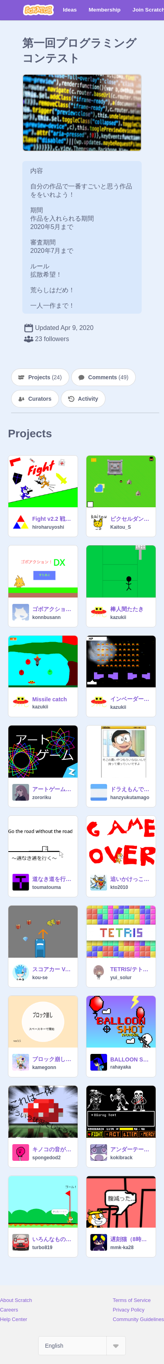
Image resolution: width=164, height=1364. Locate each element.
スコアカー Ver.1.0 (52, 969)
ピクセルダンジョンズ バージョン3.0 (130, 519)
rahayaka (120, 1067)
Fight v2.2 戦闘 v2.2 (52, 519)
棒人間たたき (127, 609)
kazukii (118, 617)
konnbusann (46, 617)
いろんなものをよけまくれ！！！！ (52, 1239)
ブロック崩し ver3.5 (52, 1059)
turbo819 (42, 1247)
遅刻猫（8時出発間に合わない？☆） (130, 1239)
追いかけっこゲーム (130, 879)
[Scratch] (38, 10)
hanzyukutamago (129, 797)
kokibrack (121, 1157)
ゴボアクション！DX (52, 609)
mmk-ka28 (122, 1247)
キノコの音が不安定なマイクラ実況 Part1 (52, 1149)
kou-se (40, 977)
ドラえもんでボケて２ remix (130, 789)
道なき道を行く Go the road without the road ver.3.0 (52, 879)
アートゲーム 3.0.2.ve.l (52, 789)
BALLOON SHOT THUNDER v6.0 (130, 1059)
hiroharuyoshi (48, 527)
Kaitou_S (120, 527)
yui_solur (120, 977)
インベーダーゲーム (130, 699)
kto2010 (119, 887)
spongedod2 (46, 1157)
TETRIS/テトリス (130, 969)
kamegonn (44, 1067)
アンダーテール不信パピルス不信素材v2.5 (130, 1149)
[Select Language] (82, 1345)
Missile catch (49, 699)
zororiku (41, 797)
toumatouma (46, 887)
